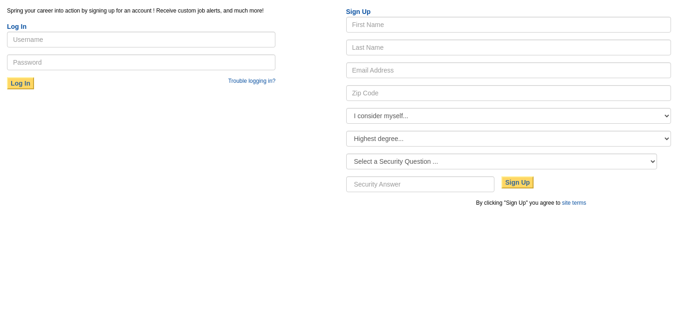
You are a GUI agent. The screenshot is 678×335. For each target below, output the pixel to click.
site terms (574, 203)
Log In (20, 83)
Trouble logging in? (252, 81)
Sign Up (517, 182)
